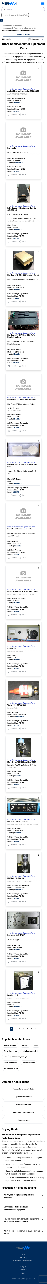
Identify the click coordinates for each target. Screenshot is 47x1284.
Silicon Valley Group (11, 1068)
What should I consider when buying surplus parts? (22, 1232)
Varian (36, 1045)
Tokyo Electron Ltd (10, 1051)
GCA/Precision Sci (29, 1051)
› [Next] (39, 1029)
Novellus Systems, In (20, 1057)
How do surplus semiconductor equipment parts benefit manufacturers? (21, 1220)
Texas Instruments (10, 1063)
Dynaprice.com (28, 1279)
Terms (24, 1254)
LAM (5, 1057)
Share (22, 114)
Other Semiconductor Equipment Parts (21, 89)
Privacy (23, 1257)
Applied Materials (10, 1045)
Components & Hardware (12, 26)
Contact (23, 1270)
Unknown (25, 1045)
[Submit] (4, 9)
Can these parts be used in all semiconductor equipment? (16, 1208)
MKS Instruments (28, 1063)
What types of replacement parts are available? (19, 1196)
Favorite (12, 114)
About (23, 1273)
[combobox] (23, 9)
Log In (23, 1267)
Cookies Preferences (23, 1261)
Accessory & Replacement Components (19, 28)
